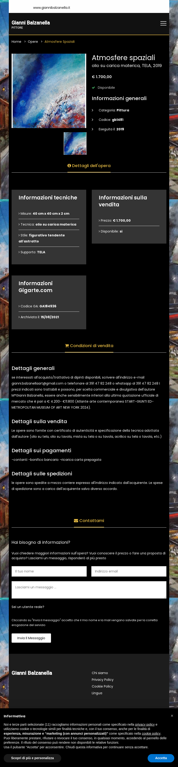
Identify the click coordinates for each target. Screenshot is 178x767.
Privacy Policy (103, 680)
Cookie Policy (102, 686)
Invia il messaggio (31, 638)
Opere (33, 41)
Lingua (97, 693)
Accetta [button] (161, 758)
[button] (172, 715)
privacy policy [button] (145, 724)
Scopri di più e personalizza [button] (32, 758)
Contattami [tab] (89, 520)
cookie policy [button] (151, 733)
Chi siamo (100, 673)
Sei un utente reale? (28, 607)
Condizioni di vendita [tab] (89, 345)
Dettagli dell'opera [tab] (89, 165)
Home (16, 41)
